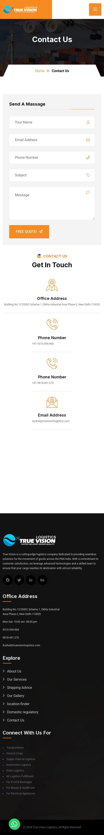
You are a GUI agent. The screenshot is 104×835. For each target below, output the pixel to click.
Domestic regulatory (22, 712)
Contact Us (15, 720)
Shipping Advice (19, 688)
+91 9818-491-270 (43, 383)
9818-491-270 (11, 637)
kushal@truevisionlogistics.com (51, 421)
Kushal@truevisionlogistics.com (21, 645)
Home (39, 71)
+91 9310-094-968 (43, 343)
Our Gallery (15, 696)
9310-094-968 (11, 629)
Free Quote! (29, 232)
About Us (14, 671)
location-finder (18, 704)
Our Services (17, 679)
